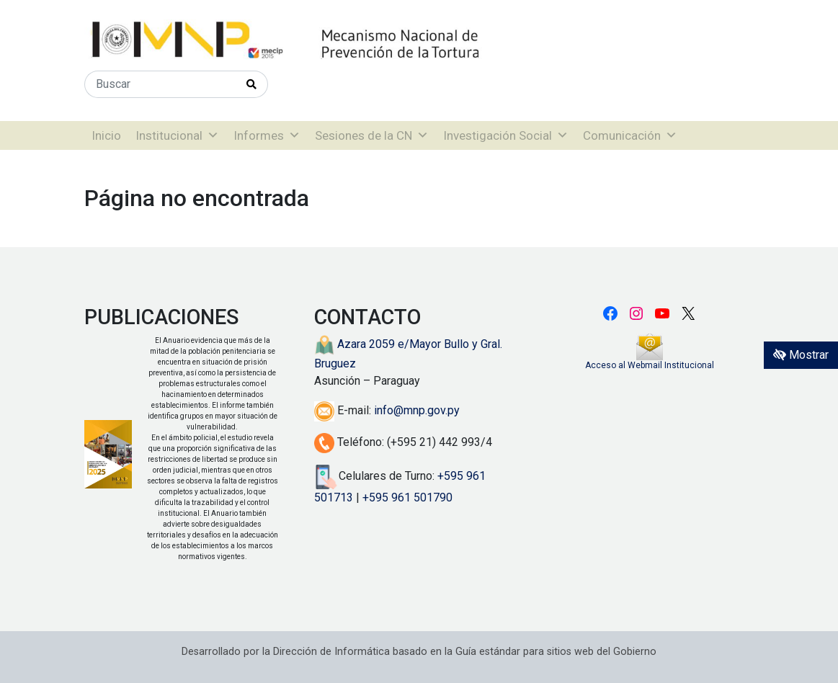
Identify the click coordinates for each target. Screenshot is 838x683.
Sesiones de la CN (372, 135)
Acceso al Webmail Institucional (649, 365)
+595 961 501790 (407, 497)
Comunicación (630, 135)
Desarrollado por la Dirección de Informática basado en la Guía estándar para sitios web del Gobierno (419, 652)
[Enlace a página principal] (332, 40)
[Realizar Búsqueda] (252, 84)
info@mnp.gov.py (417, 410)
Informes (266, 135)
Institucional (177, 135)
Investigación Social (506, 135)
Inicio (106, 135)
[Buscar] (160, 84)
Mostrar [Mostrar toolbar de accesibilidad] (801, 355)
